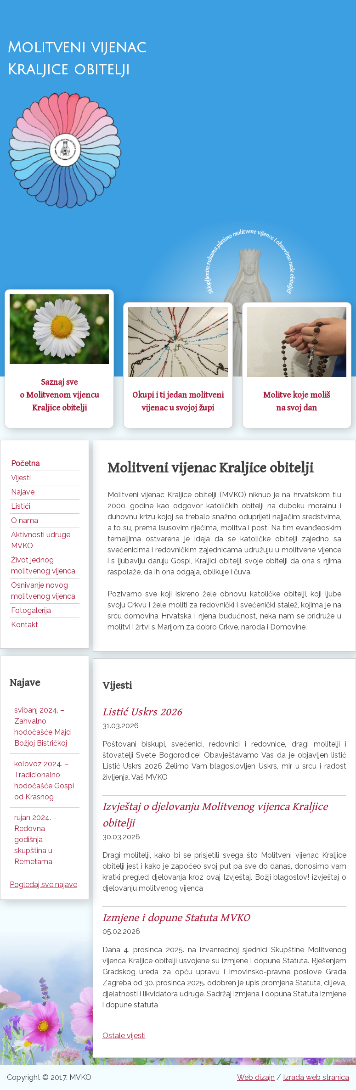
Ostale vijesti (124, 1035)
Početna (25, 463)
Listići (20, 506)
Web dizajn (256, 1077)
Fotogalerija (31, 610)
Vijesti (21, 477)
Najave (22, 492)
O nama (24, 520)
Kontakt (24, 624)
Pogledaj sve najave (43, 884)
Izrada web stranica (316, 1077)
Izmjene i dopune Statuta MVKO (176, 917)
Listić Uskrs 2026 (142, 712)
